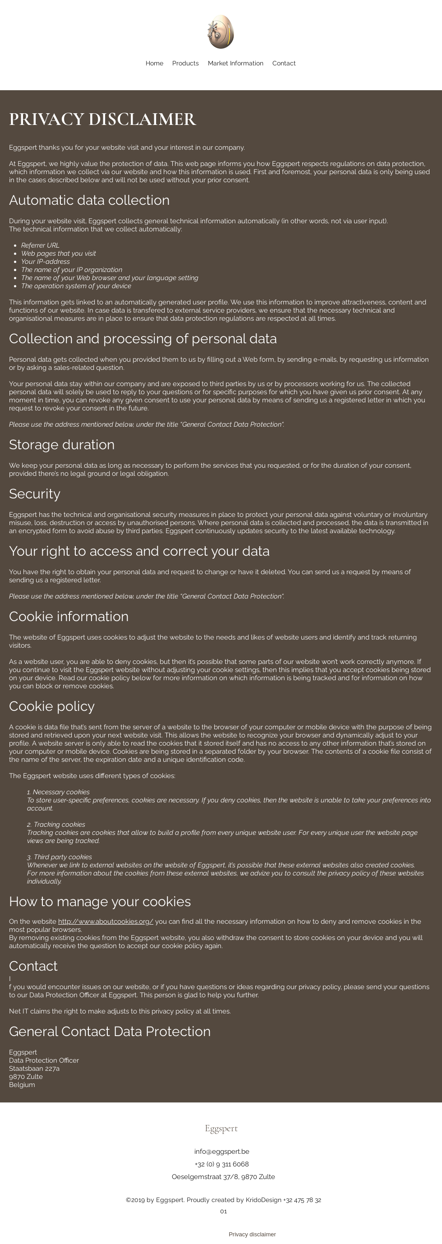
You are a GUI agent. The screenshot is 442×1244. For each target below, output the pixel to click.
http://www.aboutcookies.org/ (105, 921)
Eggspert (221, 1128)
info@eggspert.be (221, 1151)
